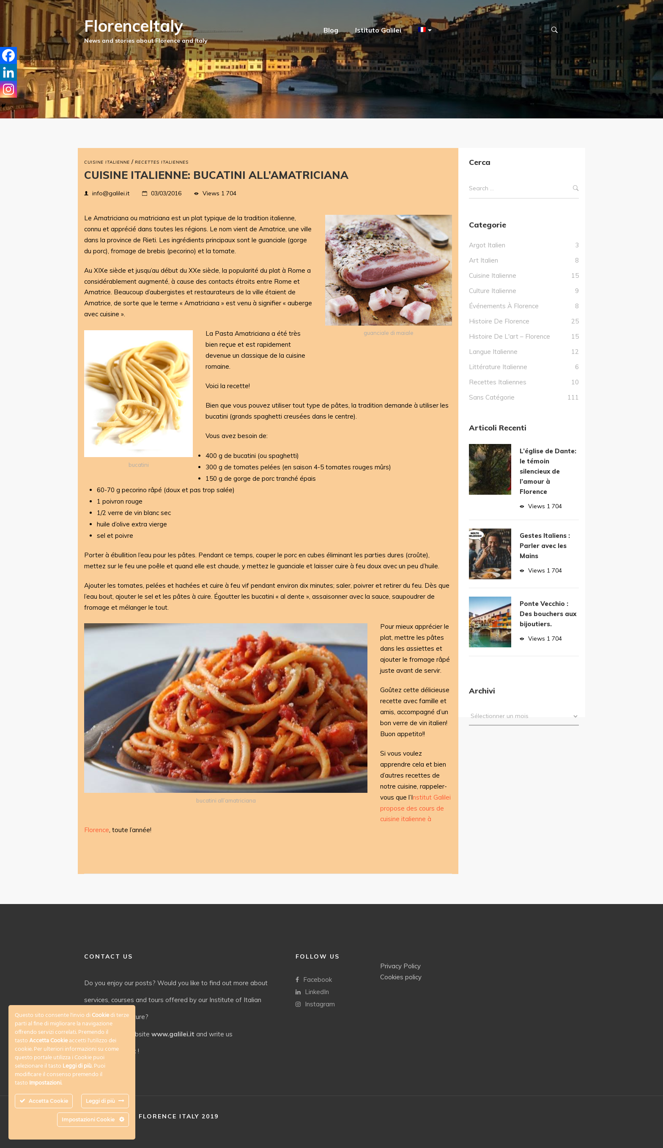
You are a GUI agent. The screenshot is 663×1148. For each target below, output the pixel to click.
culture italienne (492, 291)
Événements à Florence (504, 306)
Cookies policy (401, 977)
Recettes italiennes (162, 162)
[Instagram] (8, 89)
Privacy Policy (400, 966)
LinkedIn (312, 991)
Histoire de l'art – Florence (509, 336)
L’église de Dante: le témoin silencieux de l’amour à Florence (548, 471)
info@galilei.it (110, 193)
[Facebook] (8, 55)
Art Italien (483, 260)
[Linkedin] (8, 72)
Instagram (315, 1004)
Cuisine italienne (107, 162)
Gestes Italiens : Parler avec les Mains (545, 546)
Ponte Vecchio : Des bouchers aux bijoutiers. (548, 614)
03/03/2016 (166, 193)
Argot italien (487, 245)
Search (576, 188)
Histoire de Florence (499, 321)
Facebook (314, 979)
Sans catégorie (492, 397)
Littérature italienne (498, 367)
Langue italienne (493, 352)
